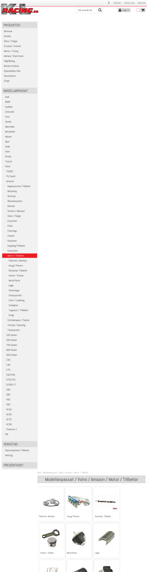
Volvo (6, 166)
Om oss (78, 547)
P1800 (8, 171)
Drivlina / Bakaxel (14, 211)
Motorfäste (11, 280)
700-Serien (10, 345)
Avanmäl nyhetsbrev (10, 563)
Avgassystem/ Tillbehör (17, 186)
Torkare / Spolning (14, 325)
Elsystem (10, 221)
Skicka (142, 527)
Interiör (8, 236)
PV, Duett (9, 176)
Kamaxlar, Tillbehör (15, 270)
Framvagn (10, 231)
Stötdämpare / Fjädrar (16, 320)
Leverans (41, 554)
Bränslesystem (12, 201)
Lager (8, 285)
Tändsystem (11, 330)
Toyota (7, 161)
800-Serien (10, 350)
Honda (7, 122)
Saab (6, 146)
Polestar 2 (10, 429)
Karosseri (10, 241)
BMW (6, 102)
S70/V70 (9, 380)
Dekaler (9, 206)
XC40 (7, 409)
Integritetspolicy (44, 560)
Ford (6, 117)
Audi (6, 97)
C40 (6, 365)
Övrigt (8, 315)
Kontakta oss (43, 547)
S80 (6, 394)
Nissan (7, 136)
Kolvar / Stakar (13, 275)
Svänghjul (10, 305)
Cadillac (8, 107)
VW (5, 434)
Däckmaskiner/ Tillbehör (16, 450)
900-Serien (10, 355)
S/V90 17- (10, 385)
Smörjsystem (12, 295)
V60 (6, 404)
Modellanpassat (51, 23)
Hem (40, 23)
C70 (6, 370)
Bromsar (9, 196)
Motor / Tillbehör (82, 23)
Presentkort (14, 465)
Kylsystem (10, 251)
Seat (6, 151)
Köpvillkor (129, 3)
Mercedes (9, 127)
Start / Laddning (14, 300)
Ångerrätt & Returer (46, 557)
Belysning (10, 191)
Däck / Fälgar (12, 216)
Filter (8, 226)
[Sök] (89, 10)
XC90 (7, 424)
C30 (6, 360)
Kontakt (117, 3)
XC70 (7, 419)
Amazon (8, 181)
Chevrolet (8, 112)
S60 (6, 389)
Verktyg (8, 455)
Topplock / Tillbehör (15, 310)
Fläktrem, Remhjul (15, 261)
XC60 (7, 414)
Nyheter (142, 3)
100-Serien (10, 335)
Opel (6, 141)
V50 (6, 399)
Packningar (11, 290)
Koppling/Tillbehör (14, 246)
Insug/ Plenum (13, 265)
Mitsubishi (9, 132)
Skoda (7, 156)
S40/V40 (9, 375)
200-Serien (10, 340)
